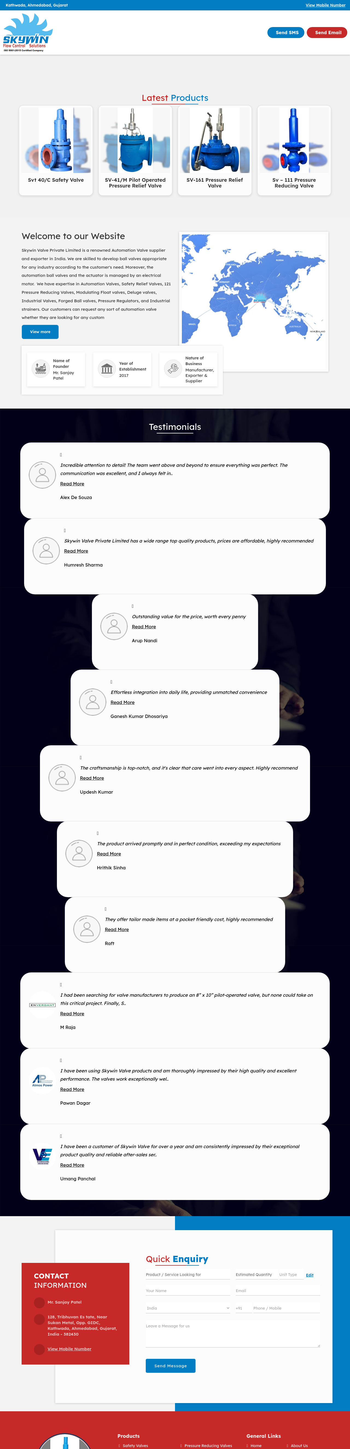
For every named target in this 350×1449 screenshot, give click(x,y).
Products (129, 1436)
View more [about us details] (40, 331)
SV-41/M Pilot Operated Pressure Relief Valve (135, 183)
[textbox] (291, 1274)
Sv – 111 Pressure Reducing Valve (294, 183)
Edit (309, 1275)
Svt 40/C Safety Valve (56, 180)
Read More (72, 483)
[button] (326, 5)
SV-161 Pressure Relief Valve (214, 183)
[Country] (188, 1308)
